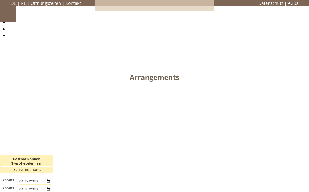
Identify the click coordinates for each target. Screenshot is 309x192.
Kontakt (73, 3)
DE (13, 3)
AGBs (293, 3)
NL (23, 3)
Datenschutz (270, 3)
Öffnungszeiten (46, 3)
